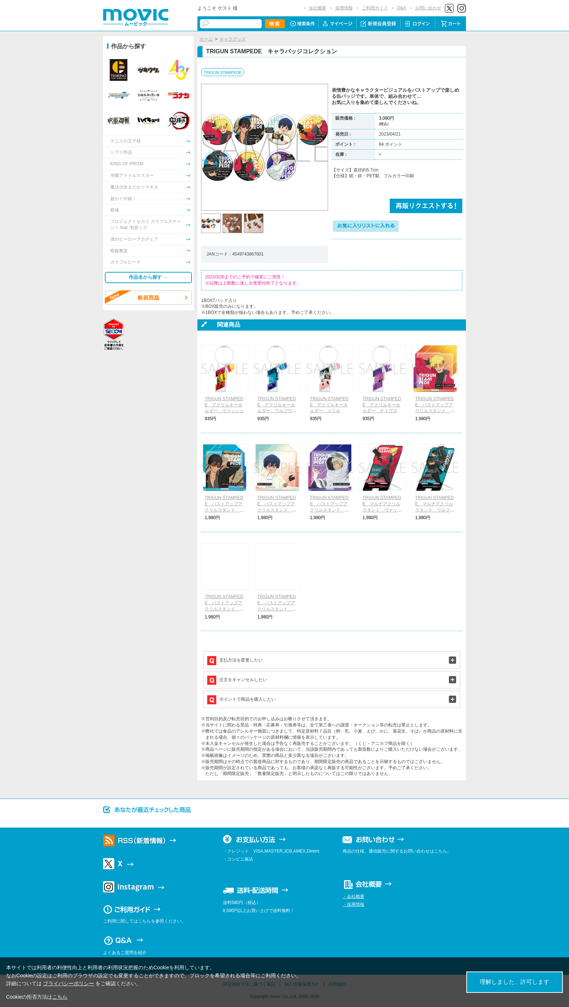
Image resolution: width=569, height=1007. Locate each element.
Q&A (401, 8)
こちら (59, 997)
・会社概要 (353, 896)
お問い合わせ (428, 8)
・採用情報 (353, 904)
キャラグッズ (233, 39)
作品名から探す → (148, 277)
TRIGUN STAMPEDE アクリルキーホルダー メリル (329, 405)
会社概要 (317, 8)
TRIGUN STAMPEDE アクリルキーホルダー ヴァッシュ (224, 405)
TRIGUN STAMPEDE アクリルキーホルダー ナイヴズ (382, 405)
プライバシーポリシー (68, 983)
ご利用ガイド (375, 8)
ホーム (206, 39)
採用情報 (344, 8)
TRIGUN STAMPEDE (223, 72)
